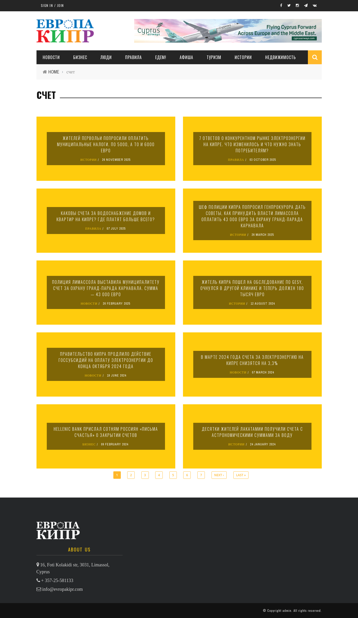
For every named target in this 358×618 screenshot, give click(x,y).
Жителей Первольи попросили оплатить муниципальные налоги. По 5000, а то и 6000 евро (106, 144)
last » (241, 475)
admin (286, 610)
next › (219, 475)
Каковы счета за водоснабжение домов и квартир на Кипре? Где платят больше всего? (106, 216)
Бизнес (80, 57)
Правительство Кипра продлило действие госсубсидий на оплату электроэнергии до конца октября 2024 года (106, 360)
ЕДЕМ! (160, 57)
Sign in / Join (52, 5)
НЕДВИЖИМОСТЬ (280, 57)
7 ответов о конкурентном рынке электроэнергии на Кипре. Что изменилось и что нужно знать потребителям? (252, 144)
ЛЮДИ (106, 57)
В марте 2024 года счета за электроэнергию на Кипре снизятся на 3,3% (252, 360)
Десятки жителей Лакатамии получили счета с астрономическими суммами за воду (252, 432)
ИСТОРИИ (243, 57)
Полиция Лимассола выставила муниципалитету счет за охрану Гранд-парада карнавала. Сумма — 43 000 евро (106, 288)
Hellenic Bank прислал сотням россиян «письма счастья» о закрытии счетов (106, 432)
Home (53, 72)
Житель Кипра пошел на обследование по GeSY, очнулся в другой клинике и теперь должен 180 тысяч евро (252, 288)
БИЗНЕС (89, 444)
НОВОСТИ (51, 57)
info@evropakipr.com (62, 589)
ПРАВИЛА (133, 57)
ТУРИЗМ (214, 57)
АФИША (186, 57)
